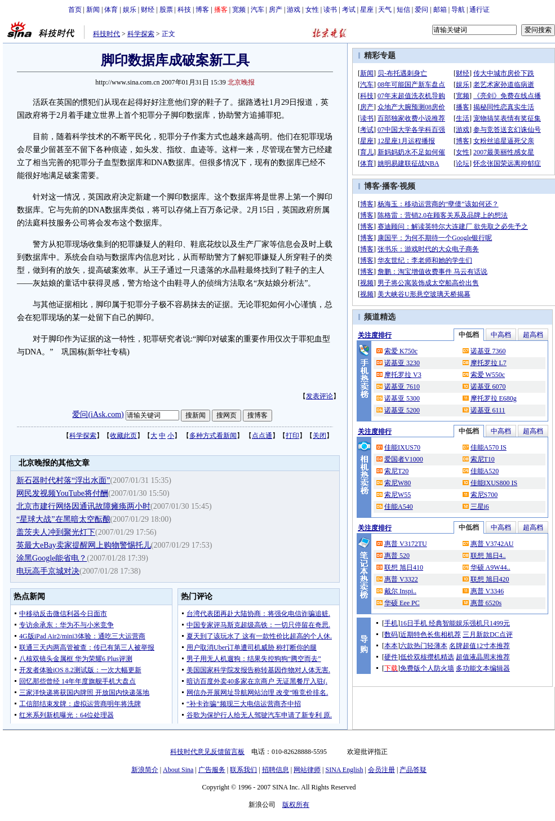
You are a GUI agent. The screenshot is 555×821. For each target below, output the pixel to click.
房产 (275, 10)
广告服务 (211, 770)
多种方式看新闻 (213, 436)
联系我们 (243, 770)
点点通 (262, 436)
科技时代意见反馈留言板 (207, 752)
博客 (202, 10)
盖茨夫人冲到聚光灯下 (55, 532)
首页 (75, 10)
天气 (385, 10)
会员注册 (381, 770)
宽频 (239, 10)
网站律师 (307, 770)
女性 (312, 10)
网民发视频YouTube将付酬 (62, 493)
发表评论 (319, 396)
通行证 (479, 10)
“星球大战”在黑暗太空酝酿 (63, 519)
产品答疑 (413, 770)
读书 (330, 10)
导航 (458, 10)
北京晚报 (241, 82)
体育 (111, 10)
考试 (349, 10)
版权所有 (295, 805)
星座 (367, 10)
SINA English (344, 770)
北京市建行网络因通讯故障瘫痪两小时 (83, 506)
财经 (147, 10)
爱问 (421, 10)
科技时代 (106, 34)
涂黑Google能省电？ (51, 558)
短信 (403, 10)
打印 (292, 436)
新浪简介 (144, 770)
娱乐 (129, 10)
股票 (166, 10)
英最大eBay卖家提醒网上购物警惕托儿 (83, 545)
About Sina (178, 770)
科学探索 (140, 34)
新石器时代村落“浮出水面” (63, 480)
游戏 (293, 10)
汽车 (257, 10)
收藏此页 (123, 436)
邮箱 (440, 10)
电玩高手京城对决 (47, 571)
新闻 (93, 10)
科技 (184, 10)
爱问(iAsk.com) (97, 414)
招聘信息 (275, 770)
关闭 (319, 436)
